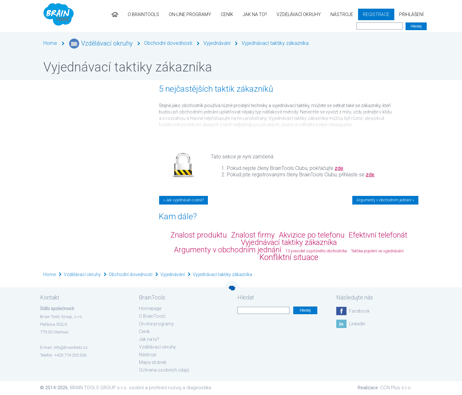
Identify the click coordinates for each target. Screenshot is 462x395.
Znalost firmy (253, 235)
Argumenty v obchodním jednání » (385, 200)
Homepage (150, 308)
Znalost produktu (198, 235)
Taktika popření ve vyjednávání (377, 250)
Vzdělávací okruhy (299, 14)
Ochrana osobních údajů (164, 370)
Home (50, 43)
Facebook (359, 311)
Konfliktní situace (288, 257)
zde (339, 168)
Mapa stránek (153, 362)
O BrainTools (143, 14)
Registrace (376, 14)
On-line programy (190, 14)
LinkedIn (357, 323)
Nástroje (341, 14)
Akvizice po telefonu (312, 235)
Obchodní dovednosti (168, 43)
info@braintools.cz (71, 347)
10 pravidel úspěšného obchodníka (316, 250)
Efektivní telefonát (378, 235)
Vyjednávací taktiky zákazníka (275, 43)
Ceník (227, 14)
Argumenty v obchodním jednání (227, 249)
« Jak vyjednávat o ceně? (183, 200)
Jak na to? (255, 14)
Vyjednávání (216, 43)
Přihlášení (411, 14)
